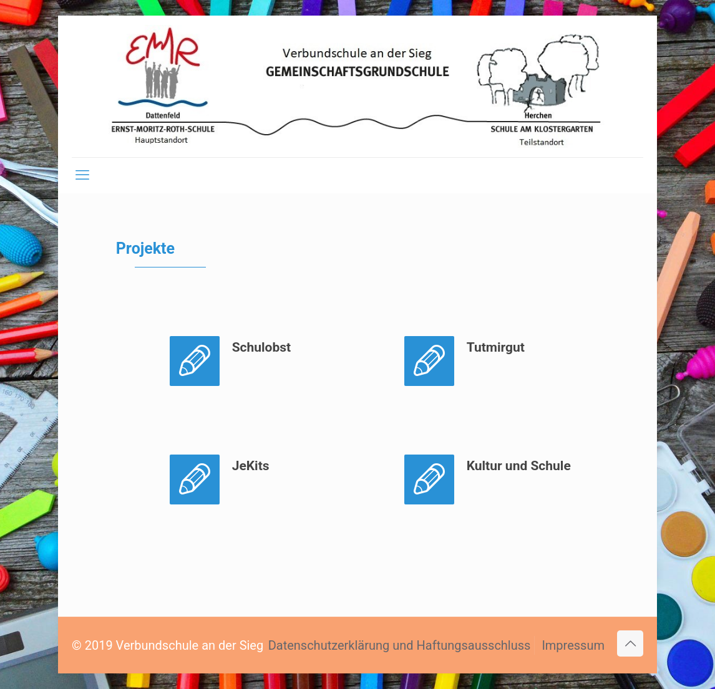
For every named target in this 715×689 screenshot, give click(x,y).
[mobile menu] (82, 175)
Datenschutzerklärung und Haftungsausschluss (399, 645)
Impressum (573, 645)
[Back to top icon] (630, 643)
